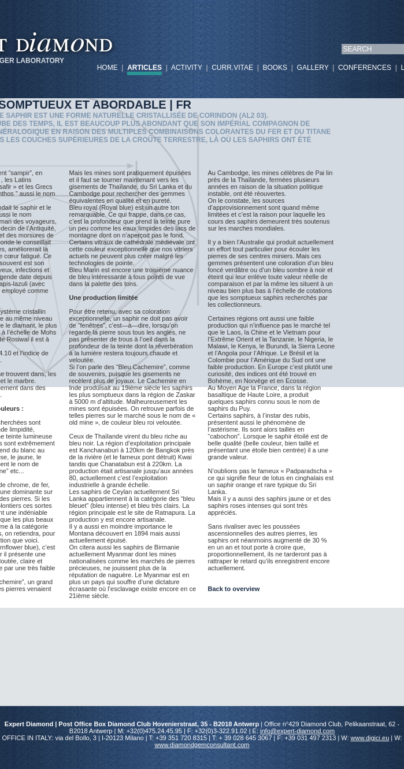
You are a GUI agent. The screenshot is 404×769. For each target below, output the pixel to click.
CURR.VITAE (232, 68)
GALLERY (313, 68)
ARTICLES (144, 68)
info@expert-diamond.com (297, 730)
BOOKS (274, 68)
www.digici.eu (370, 737)
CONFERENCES (364, 68)
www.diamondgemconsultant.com (202, 744)
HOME (107, 68)
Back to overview (234, 588)
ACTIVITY (186, 68)
